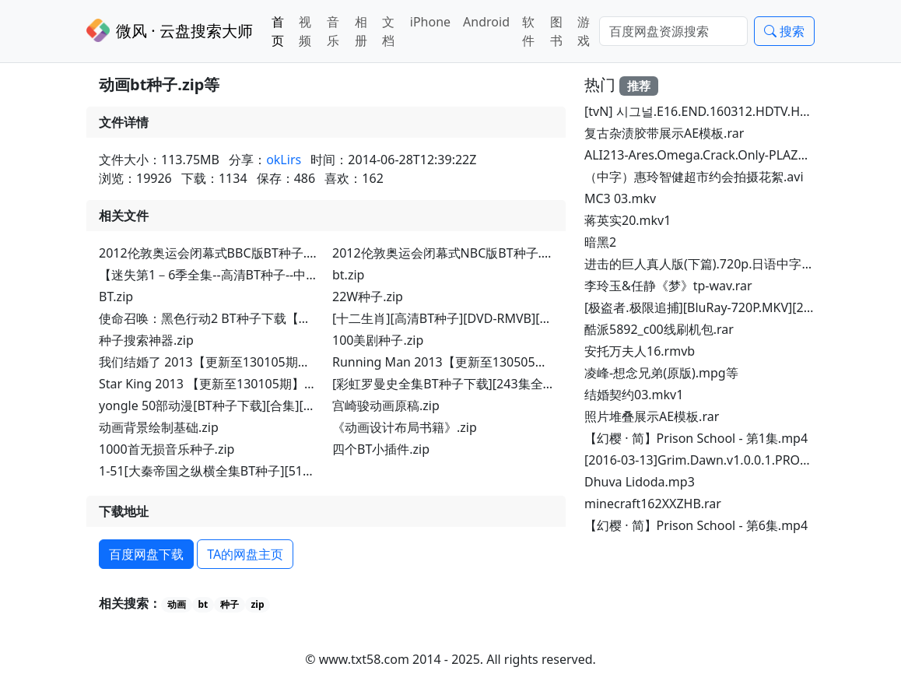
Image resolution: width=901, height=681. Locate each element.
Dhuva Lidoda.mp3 (639, 481)
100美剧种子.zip (377, 340)
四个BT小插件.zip (380, 449)
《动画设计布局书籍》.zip (404, 427)
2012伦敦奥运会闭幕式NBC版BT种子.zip (445, 253)
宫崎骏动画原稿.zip (386, 405)
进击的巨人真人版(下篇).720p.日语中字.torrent (715, 263)
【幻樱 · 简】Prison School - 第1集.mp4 (696, 438)
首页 (278, 31)
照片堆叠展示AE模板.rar (651, 416)
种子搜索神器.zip (146, 340)
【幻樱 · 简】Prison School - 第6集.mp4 (696, 525)
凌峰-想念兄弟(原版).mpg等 (661, 372)
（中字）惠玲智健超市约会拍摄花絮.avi (694, 176)
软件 (528, 31)
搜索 (784, 31)
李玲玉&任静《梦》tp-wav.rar (668, 285)
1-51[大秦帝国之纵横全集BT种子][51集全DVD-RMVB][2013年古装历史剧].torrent (325, 470)
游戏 (583, 31)
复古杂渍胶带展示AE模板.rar (664, 133)
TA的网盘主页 (245, 554)
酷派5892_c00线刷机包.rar (659, 329)
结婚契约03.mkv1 (633, 394)
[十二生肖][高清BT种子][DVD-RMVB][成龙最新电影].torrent (497, 318)
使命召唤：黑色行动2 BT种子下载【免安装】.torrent (246, 318)
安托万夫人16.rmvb (639, 351)
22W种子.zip (367, 296)
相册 (361, 31)
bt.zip (348, 274)
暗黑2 (600, 242)
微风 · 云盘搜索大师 (169, 30)
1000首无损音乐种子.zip (166, 449)
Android (486, 21)
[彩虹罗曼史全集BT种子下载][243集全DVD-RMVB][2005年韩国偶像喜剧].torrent (556, 383)
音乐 (333, 31)
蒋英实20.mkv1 (627, 220)
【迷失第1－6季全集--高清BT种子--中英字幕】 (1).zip (246, 274)
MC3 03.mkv (620, 198)
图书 (556, 31)
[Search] (673, 31)
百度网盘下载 (146, 554)
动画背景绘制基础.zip (159, 427)
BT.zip (116, 296)
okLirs (283, 159)
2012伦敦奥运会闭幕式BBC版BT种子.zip (211, 253)
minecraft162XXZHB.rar (652, 503)
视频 (305, 31)
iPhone (430, 21)
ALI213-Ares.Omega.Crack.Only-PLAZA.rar (705, 154)
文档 (388, 31)
